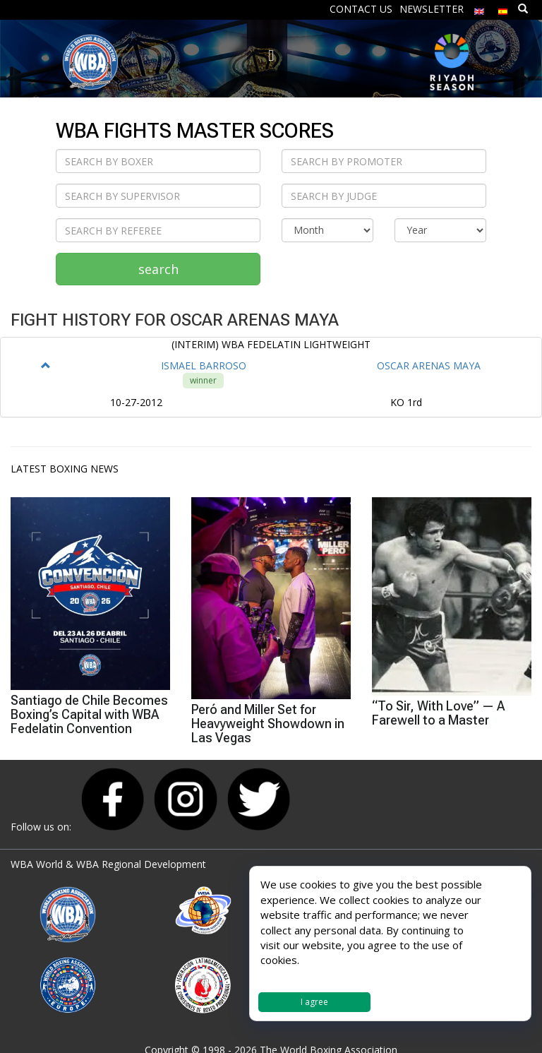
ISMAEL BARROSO (203, 365)
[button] (46, 365)
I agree (314, 1002)
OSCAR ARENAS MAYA (429, 365)
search (158, 269)
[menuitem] (479, 8)
